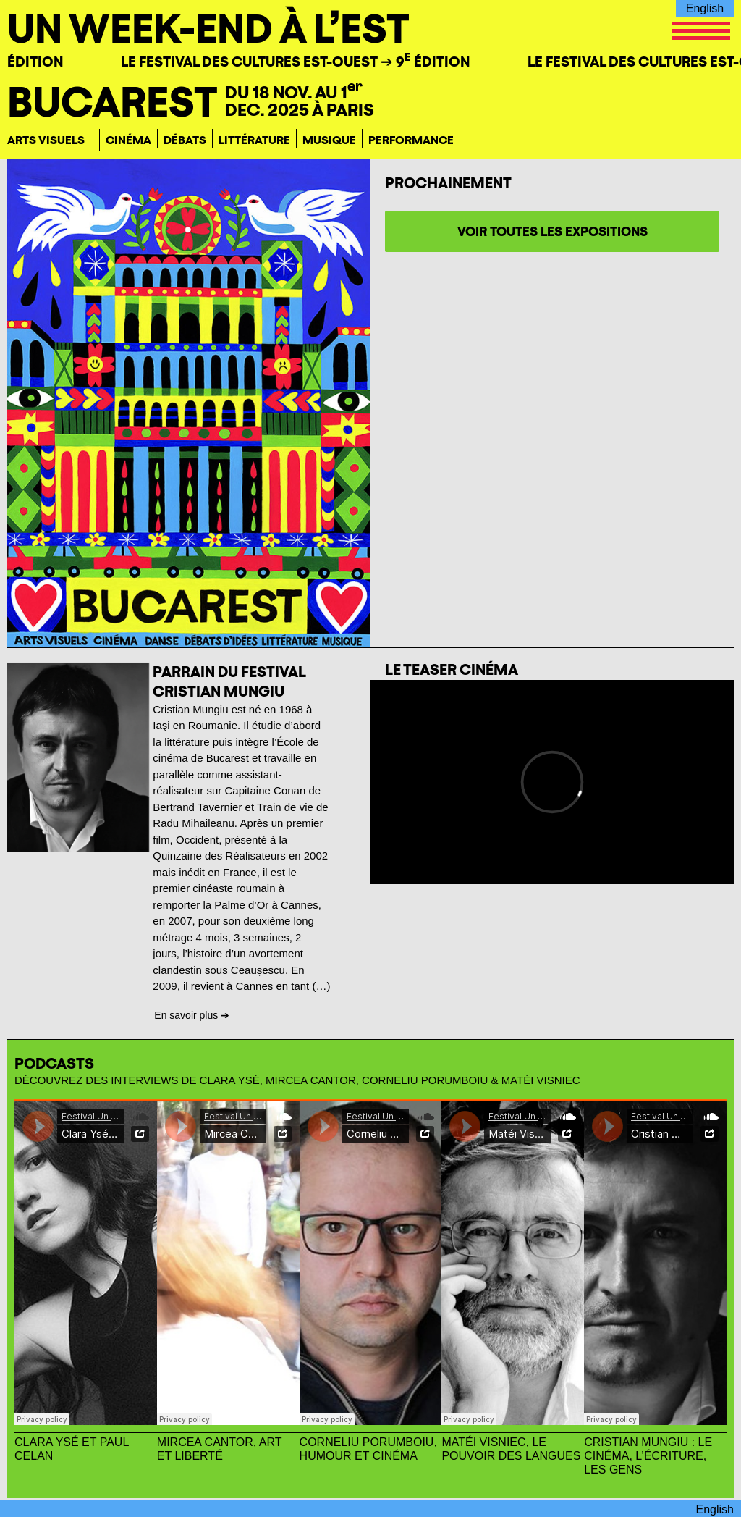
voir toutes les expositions (552, 231)
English (705, 8)
